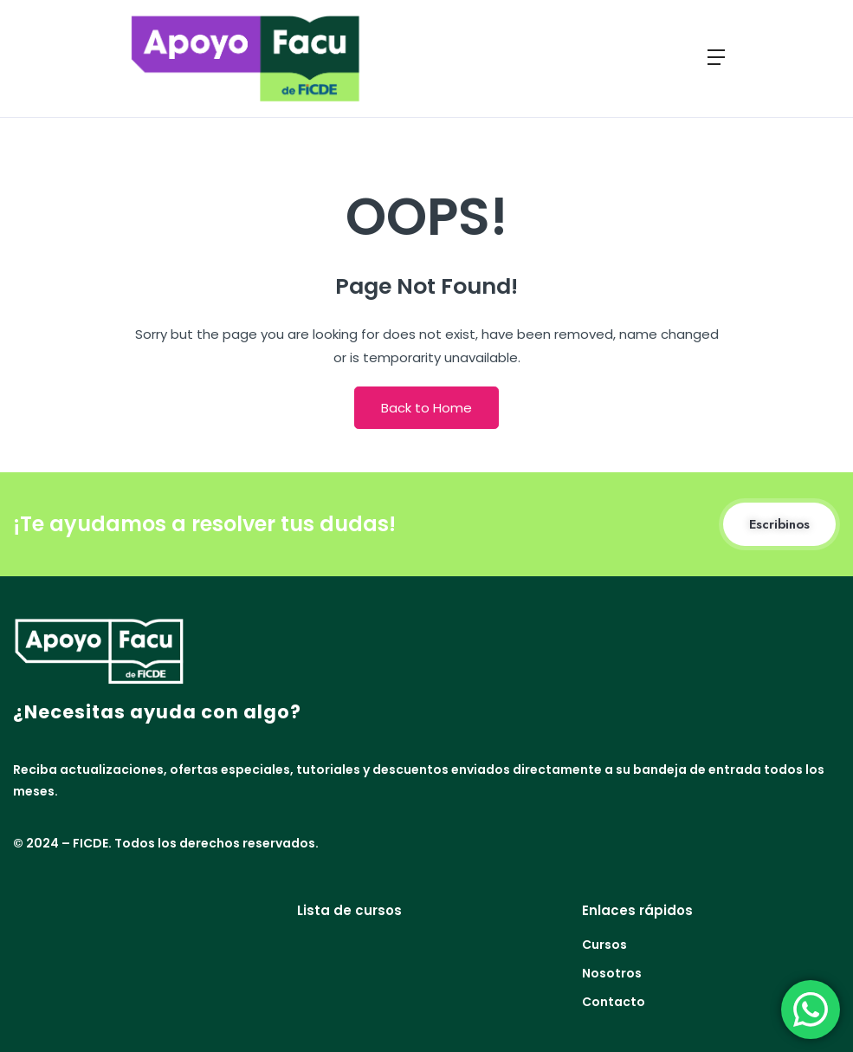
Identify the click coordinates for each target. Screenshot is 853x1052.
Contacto (613, 1001)
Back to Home (426, 408)
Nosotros (612, 973)
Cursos (604, 944)
